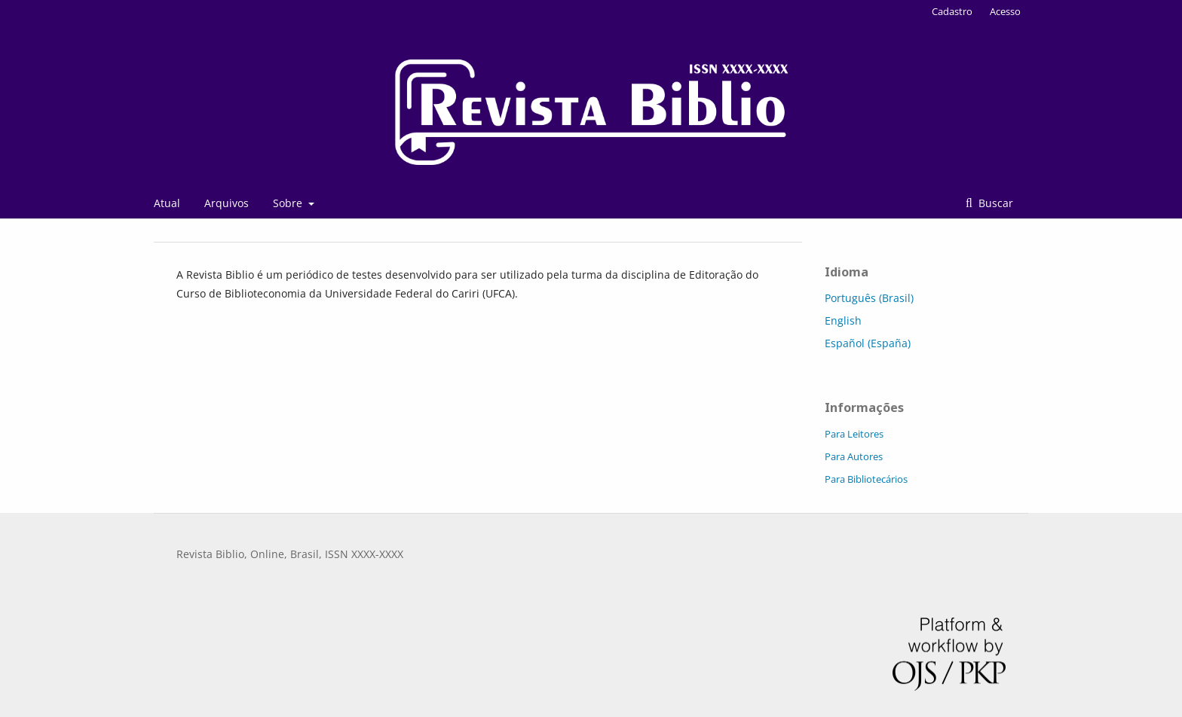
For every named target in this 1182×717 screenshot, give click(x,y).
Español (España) (868, 343)
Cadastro (952, 11)
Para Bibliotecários (866, 479)
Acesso (1005, 11)
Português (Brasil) (869, 298)
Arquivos (226, 203)
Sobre (289, 203)
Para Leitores (854, 434)
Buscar (994, 203)
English (843, 320)
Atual (167, 203)
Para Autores (854, 456)
